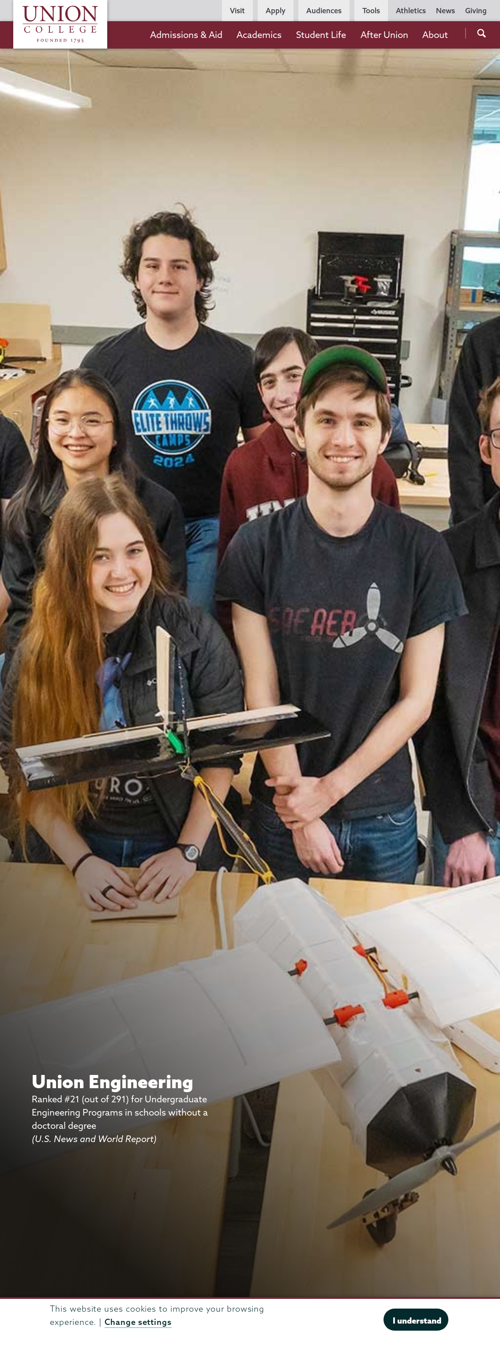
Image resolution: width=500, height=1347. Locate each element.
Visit (237, 10)
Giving (476, 10)
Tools (371, 10)
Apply (276, 10)
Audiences (324, 10)
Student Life (321, 34)
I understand (417, 1320)
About (435, 34)
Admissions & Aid (186, 34)
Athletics (411, 10)
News (445, 10)
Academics (259, 34)
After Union (384, 34)
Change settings (138, 1322)
